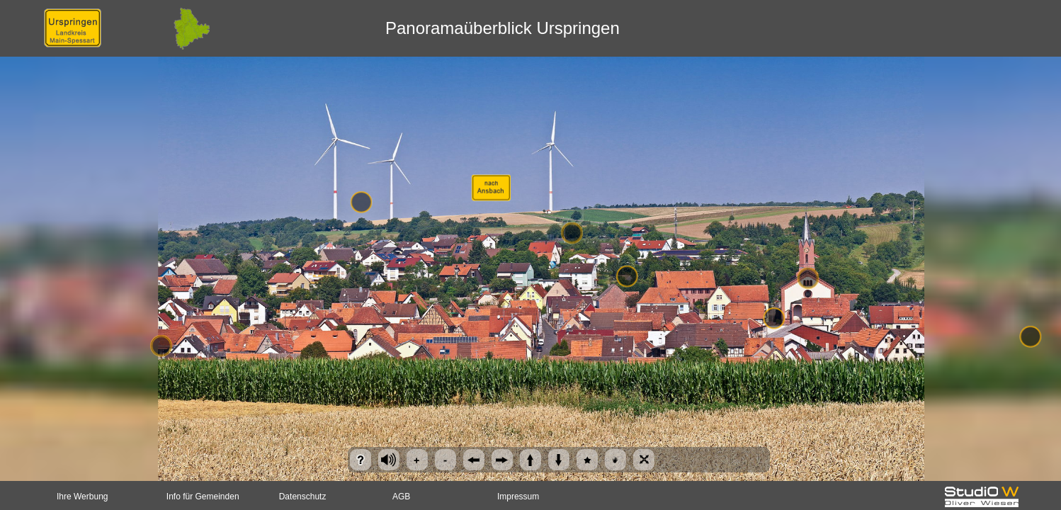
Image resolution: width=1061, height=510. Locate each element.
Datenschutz (303, 497)
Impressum (518, 497)
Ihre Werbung (82, 497)
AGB (401, 497)
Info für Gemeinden (202, 497)
